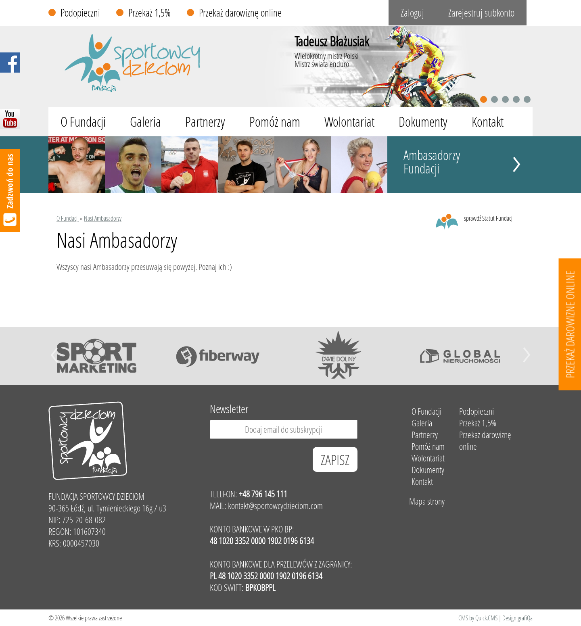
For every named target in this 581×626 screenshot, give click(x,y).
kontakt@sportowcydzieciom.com (275, 505)
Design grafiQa (517, 617)
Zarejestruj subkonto (481, 12)
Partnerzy (205, 121)
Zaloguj (412, 12)
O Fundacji (83, 121)
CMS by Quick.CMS (477, 617)
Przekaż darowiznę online (240, 12)
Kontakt (488, 121)
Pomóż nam (274, 121)
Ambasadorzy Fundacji (431, 161)
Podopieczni (80, 12)
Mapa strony (427, 501)
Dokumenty (423, 121)
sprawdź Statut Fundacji (489, 218)
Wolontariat (349, 121)
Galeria (145, 121)
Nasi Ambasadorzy (102, 218)
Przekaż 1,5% (149, 12)
